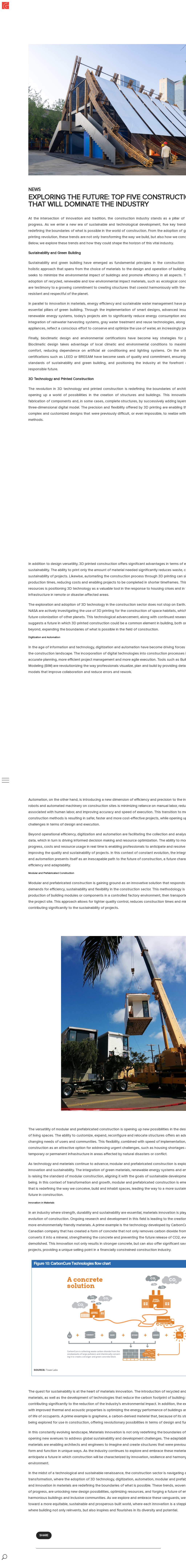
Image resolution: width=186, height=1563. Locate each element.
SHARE (43, 1535)
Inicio (2, 1)
